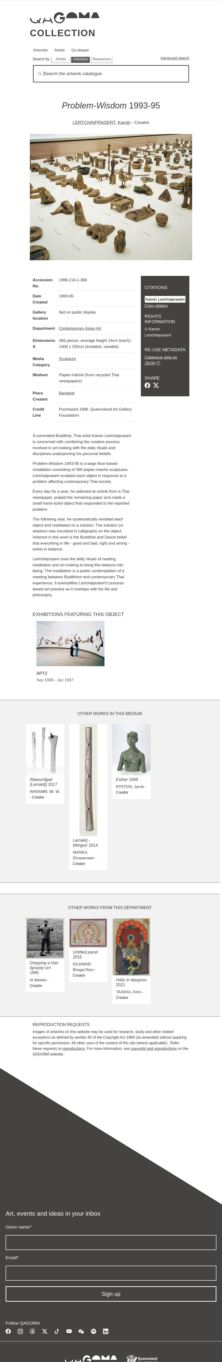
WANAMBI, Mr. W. (45, 792)
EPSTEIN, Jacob (130, 787)
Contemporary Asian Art (80, 328)
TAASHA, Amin (128, 992)
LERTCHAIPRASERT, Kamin (102, 122)
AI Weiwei (38, 980)
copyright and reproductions (154, 1049)
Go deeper (80, 50)
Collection (63, 33)
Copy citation (156, 305)
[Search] (111, 74)
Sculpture (67, 358)
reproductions (73, 1049)
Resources (101, 59)
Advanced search (174, 58)
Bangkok (67, 393)
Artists (59, 50)
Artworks (40, 50)
